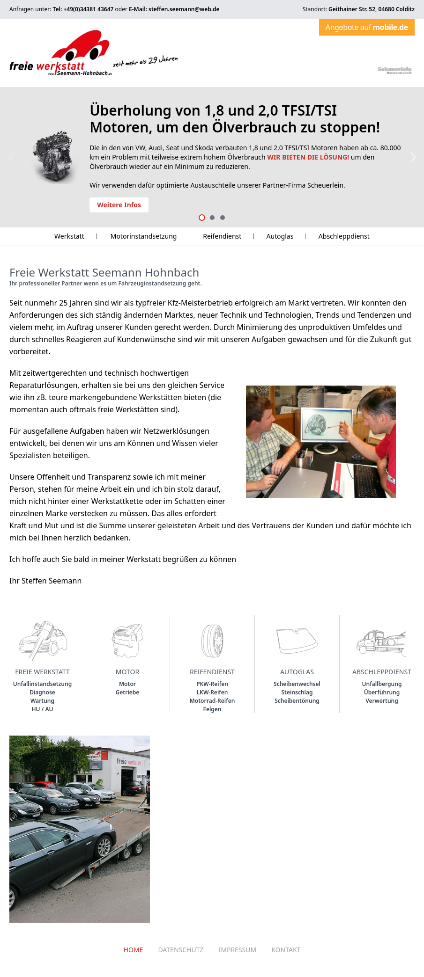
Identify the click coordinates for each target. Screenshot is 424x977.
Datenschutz (180, 949)
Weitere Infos (119, 204)
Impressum (237, 949)
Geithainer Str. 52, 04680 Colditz (371, 9)
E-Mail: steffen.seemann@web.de (174, 9)
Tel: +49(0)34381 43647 (83, 9)
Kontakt (285, 949)
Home (133, 949)
